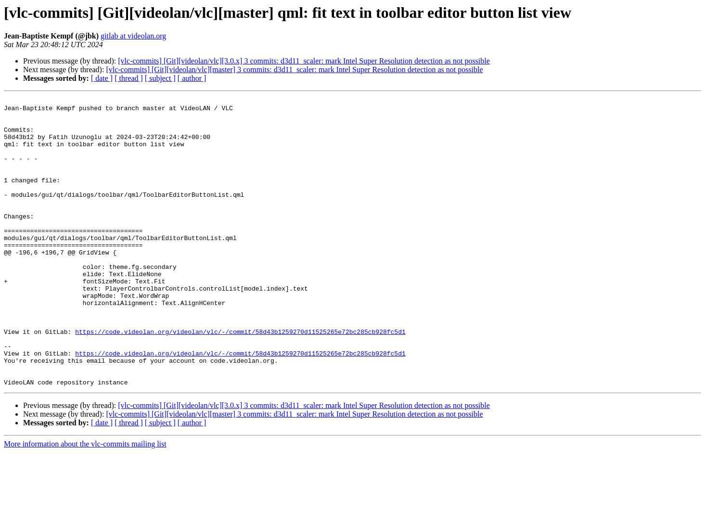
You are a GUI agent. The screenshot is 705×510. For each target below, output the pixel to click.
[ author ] (192, 78)
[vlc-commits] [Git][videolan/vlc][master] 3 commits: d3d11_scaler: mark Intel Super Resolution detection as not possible (294, 69)
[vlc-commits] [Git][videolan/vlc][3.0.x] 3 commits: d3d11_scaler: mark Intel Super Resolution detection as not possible (304, 61)
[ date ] (102, 78)
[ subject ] (160, 78)
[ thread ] (129, 78)
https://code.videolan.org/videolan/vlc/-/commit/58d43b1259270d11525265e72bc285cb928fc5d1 (240, 379)
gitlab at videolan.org (133, 36)
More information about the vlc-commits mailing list (85, 501)
